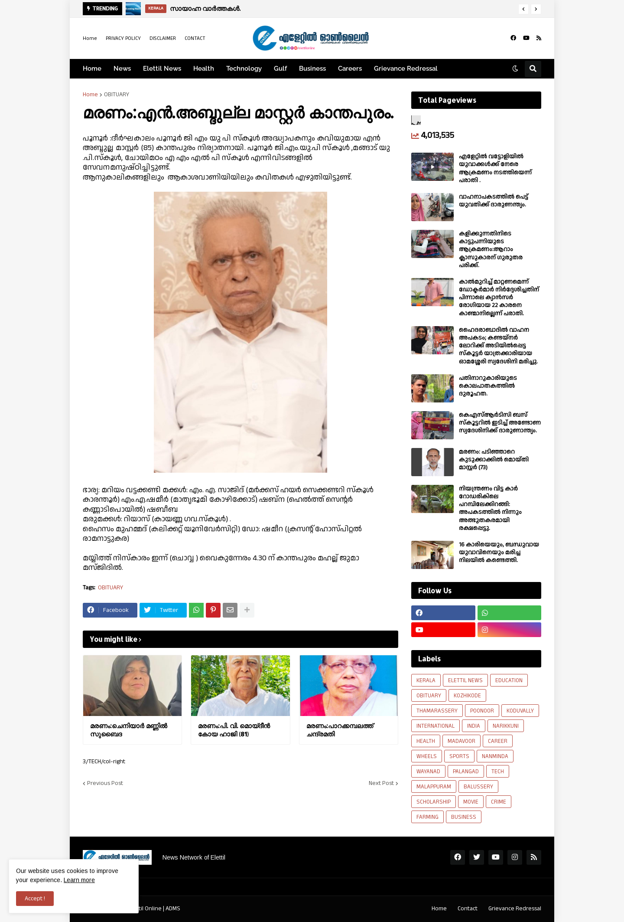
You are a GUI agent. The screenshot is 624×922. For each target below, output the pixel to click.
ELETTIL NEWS (465, 680)
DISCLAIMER (163, 38)
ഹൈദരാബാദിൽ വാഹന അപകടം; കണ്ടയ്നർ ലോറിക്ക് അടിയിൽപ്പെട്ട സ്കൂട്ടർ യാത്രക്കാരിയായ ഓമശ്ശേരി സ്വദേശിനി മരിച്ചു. (498, 346)
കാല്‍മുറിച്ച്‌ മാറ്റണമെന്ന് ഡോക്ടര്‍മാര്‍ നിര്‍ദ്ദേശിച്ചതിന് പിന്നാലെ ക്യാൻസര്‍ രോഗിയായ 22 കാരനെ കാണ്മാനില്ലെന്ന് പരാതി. (499, 297)
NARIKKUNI (506, 726)
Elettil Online (145, 908)
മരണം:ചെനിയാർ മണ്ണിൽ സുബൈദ (128, 730)
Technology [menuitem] (244, 68)
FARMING (427, 817)
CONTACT (195, 38)
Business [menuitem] (312, 68)
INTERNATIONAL (435, 726)
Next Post (381, 783)
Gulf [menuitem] (280, 68)
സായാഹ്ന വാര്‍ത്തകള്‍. (205, 8)
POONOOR (482, 711)
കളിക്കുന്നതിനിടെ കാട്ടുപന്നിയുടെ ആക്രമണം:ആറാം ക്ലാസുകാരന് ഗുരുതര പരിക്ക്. (491, 249)
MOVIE (470, 802)
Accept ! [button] (35, 898)
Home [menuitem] (92, 68)
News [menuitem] (122, 68)
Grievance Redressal (514, 908)
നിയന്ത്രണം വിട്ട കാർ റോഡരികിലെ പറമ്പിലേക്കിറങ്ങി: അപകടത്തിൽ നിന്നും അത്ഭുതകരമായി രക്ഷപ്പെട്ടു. (490, 508)
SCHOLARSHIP (433, 802)
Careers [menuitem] (350, 68)
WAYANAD (428, 771)
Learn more (79, 879)
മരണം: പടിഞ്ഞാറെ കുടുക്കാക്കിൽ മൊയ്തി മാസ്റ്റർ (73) (494, 460)
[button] (523, 9)
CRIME (498, 802)
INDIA (473, 726)
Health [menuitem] (203, 68)
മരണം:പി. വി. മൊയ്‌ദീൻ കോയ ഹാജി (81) (234, 730)
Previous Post (105, 783)
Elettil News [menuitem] (162, 68)
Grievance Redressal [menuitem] (406, 68)
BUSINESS (463, 817)
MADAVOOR (461, 741)
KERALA (426, 680)
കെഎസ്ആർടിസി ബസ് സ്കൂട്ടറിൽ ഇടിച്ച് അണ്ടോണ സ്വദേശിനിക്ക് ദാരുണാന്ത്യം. (500, 423)
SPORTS (459, 756)
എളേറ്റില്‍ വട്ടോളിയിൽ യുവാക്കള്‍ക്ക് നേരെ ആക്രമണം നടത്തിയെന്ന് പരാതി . (495, 168)
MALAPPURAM (433, 787)
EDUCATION (509, 680)
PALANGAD (466, 771)
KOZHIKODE (467, 696)
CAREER (497, 741)
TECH (497, 771)
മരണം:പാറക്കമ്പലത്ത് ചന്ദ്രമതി (339, 730)
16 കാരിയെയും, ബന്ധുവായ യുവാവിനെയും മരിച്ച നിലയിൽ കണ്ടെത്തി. (499, 553)
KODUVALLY (520, 711)
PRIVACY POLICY (123, 38)
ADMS (173, 908)
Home (90, 38)
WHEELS (426, 756)
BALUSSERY (478, 787)
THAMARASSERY (437, 711)
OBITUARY (116, 95)
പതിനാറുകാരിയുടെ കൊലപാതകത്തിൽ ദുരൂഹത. (488, 386)
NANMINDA (495, 756)
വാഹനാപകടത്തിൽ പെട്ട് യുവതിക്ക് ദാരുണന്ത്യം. (493, 201)
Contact (468, 908)
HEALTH (425, 741)
